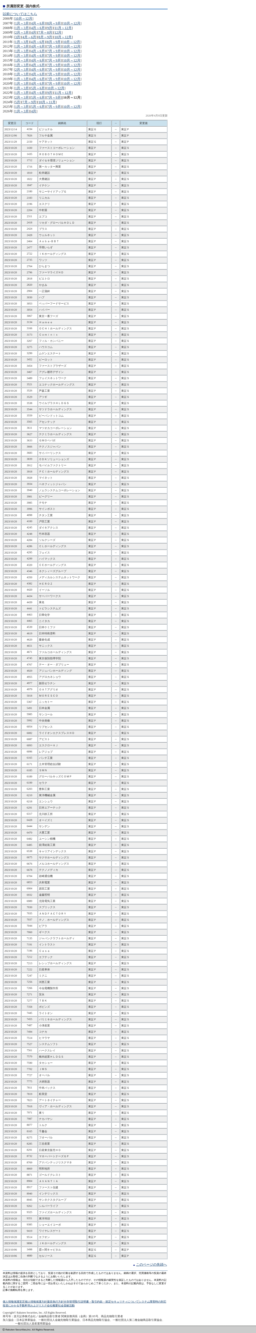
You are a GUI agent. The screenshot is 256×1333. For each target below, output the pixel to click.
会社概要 (52, 1305)
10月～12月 (23, 18)
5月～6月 (38, 88)
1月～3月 (22, 23)
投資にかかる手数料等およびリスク (25, 1305)
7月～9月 (54, 46)
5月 (17, 102)
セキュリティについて (125, 1301)
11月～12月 (62, 28)
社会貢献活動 (66, 1305)
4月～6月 (38, 23)
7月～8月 (45, 32)
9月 (49, 28)
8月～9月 (54, 23)
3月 (17, 37)
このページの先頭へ (151, 1264)
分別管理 (69, 1301)
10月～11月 (46, 102)
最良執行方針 (55, 1301)
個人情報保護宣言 (14, 1301)
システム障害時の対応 (152, 1301)
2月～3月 (22, 32)
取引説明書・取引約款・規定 (93, 1301)
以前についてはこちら (20, 14)
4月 (33, 32)
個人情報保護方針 (36, 1301)
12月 (57, 32)
